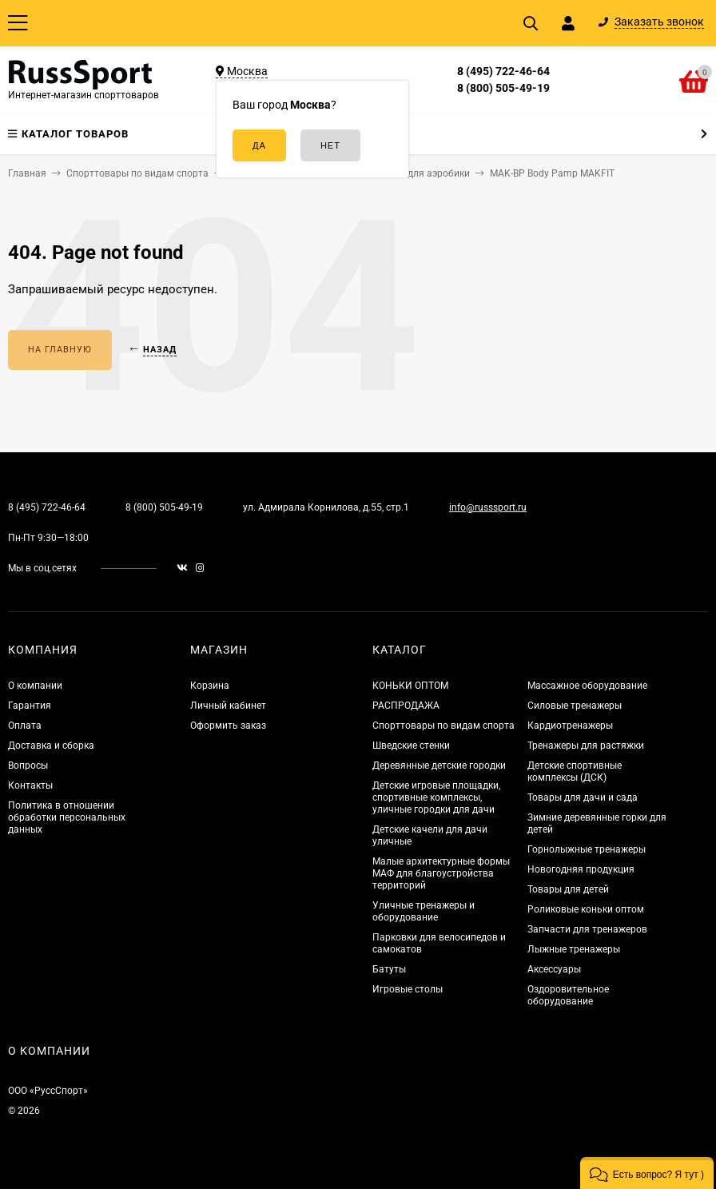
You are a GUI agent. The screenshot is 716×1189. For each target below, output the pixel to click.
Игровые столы (407, 989)
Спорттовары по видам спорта (443, 725)
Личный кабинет (228, 705)
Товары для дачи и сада (582, 797)
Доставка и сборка (51, 745)
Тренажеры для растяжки (585, 745)
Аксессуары (554, 969)
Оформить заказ (228, 725)
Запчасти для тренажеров (587, 929)
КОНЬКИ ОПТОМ (410, 685)
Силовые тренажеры (574, 705)
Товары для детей (568, 889)
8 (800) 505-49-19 (503, 88)
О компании (35, 685)
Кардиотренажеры (570, 725)
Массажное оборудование (587, 685)
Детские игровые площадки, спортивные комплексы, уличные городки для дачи (436, 797)
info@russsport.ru (488, 507)
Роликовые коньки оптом (585, 909)
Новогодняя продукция (580, 869)
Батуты (389, 969)
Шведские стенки (411, 745)
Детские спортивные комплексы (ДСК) (574, 771)
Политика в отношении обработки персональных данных (66, 817)
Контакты (30, 785)
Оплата (25, 725)
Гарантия (29, 705)
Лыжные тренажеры (573, 949)
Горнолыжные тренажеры (586, 849)
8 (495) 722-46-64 (503, 71)
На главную (60, 349)
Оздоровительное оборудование (568, 995)
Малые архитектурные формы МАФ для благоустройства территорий (441, 873)
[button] (647, 1173)
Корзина (209, 685)
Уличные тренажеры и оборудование (423, 911)
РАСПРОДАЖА (406, 705)
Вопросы (28, 765)
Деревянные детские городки (439, 765)
